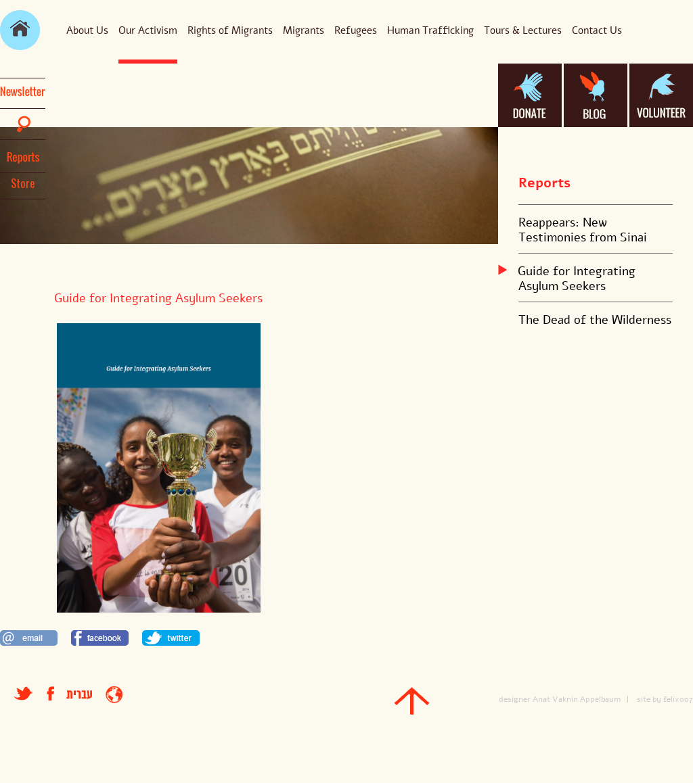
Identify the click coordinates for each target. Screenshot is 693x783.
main (20, 30)
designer (515, 699)
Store (23, 183)
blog (595, 95)
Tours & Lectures (523, 30)
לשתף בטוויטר (171, 638)
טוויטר (23, 693)
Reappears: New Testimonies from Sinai (582, 230)
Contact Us (597, 30)
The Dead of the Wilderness (594, 319)
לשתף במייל (29, 638)
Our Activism (147, 30)
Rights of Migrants (230, 30)
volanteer (661, 95)
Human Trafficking (430, 30)
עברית (79, 694)
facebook (56, 693)
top (411, 700)
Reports (544, 183)
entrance (114, 694)
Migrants (303, 30)
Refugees (355, 30)
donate (530, 95)
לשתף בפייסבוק (100, 638)
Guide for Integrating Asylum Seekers (576, 278)
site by (649, 699)
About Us (87, 30)
